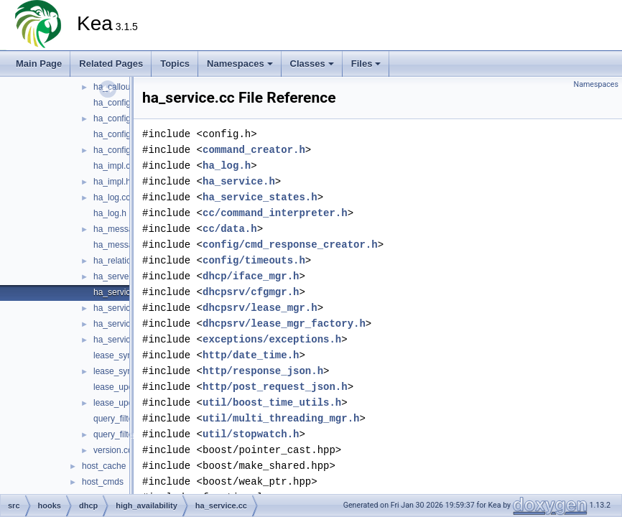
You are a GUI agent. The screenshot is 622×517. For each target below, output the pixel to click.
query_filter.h (118, 434)
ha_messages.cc (125, 229)
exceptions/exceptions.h (272, 339)
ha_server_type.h (126, 276)
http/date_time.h (251, 355)
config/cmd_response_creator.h (290, 244)
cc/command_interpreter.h (275, 213)
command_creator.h (254, 150)
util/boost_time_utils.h (272, 402)
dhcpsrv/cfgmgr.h (251, 292)
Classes (312, 63)
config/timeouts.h (254, 260)
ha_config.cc (117, 103)
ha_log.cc (111, 197)
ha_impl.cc (113, 166)
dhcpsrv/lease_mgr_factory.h (284, 323)
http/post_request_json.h (275, 386)
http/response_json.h (263, 371)
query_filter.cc (120, 419)
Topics (175, 63)
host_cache (104, 466)
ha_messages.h (123, 245)
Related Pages (111, 63)
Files (366, 63)
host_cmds (103, 482)
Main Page (39, 63)
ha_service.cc (119, 292)
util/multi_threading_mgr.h (281, 418)
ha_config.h (115, 118)
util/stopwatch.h (251, 434)
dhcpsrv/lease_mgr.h (260, 308)
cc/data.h (230, 229)
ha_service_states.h (260, 197)
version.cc (112, 450)
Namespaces (240, 63)
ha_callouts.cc (120, 87)
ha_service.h (117, 308)
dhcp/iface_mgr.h (251, 276)
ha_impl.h (112, 182)
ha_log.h (109, 213)
